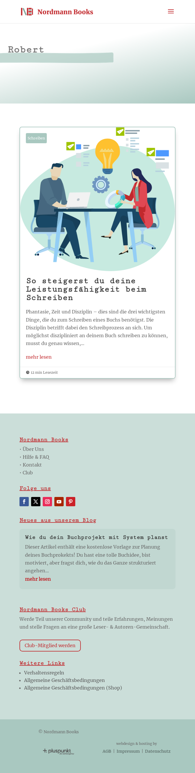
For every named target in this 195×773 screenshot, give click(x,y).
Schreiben (36, 138)
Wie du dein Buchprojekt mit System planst (96, 537)
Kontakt (32, 465)
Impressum (128, 751)
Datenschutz (158, 751)
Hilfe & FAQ (36, 457)
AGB (107, 751)
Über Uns (33, 449)
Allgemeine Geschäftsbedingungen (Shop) (73, 688)
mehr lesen (39, 357)
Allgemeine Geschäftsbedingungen (64, 680)
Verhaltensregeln (44, 673)
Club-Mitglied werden (50, 645)
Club (28, 473)
